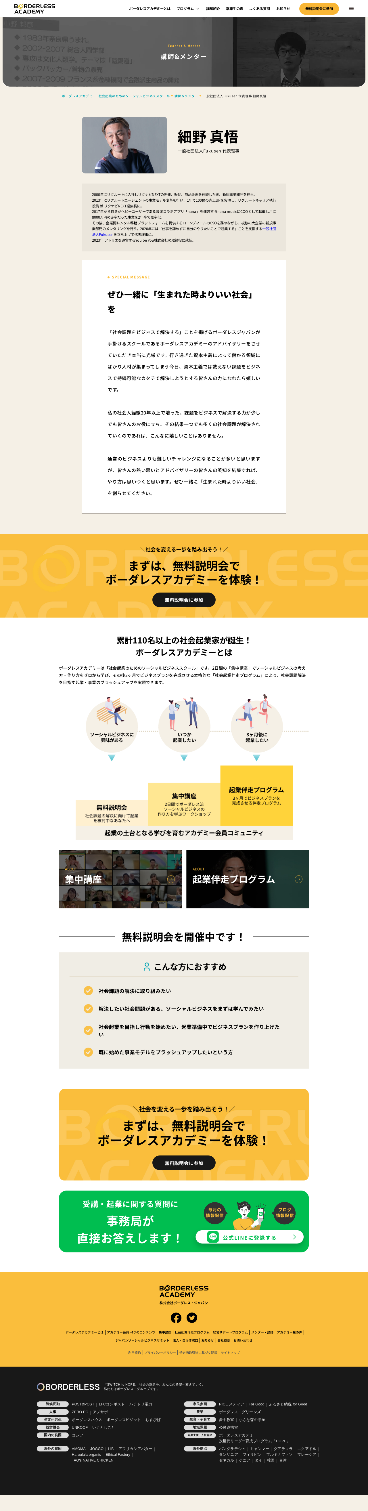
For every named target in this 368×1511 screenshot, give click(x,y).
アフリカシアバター (135, 1449)
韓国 (271, 1460)
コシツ (77, 1435)
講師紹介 (213, 8)
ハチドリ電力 (140, 1404)
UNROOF (80, 1428)
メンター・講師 (262, 1332)
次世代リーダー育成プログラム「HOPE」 (254, 1441)
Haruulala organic (86, 1455)
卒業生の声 (234, 8)
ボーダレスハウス (87, 1420)
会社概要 (223, 1340)
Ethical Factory (118, 1455)
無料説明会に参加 (319, 8)
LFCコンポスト (112, 1404)
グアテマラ (283, 1449)
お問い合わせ (242, 1340)
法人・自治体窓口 (185, 1340)
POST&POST (83, 1404)
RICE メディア (231, 1404)
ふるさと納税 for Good (288, 1404)
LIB (111, 1449)
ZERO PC (80, 1412)
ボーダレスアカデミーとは (149, 8)
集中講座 (165, 1332)
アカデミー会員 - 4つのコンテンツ (131, 1332)
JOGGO (96, 1449)
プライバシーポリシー (160, 1352)
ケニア (244, 1460)
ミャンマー (259, 1449)
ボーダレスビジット (124, 1420)
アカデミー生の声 (289, 1332)
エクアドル (306, 1449)
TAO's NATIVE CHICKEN (93, 1460)
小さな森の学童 (252, 1420)
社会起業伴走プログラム (192, 1332)
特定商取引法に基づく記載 (198, 1352)
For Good (256, 1404)
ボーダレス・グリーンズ (240, 1412)
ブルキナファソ (279, 1455)
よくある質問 (259, 8)
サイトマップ (230, 1352)
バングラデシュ (232, 1449)
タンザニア (228, 1455)
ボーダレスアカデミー (238, 1435)
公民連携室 (228, 1428)
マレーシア (306, 1455)
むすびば (153, 1420)
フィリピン (252, 1455)
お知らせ (283, 8)
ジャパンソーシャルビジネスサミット (142, 1340)
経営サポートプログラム (230, 1332)
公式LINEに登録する (250, 1237)
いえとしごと (103, 1428)
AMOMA (79, 1449)
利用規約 (134, 1352)
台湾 (283, 1460)
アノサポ (100, 1412)
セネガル (226, 1460)
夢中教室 (226, 1420)
